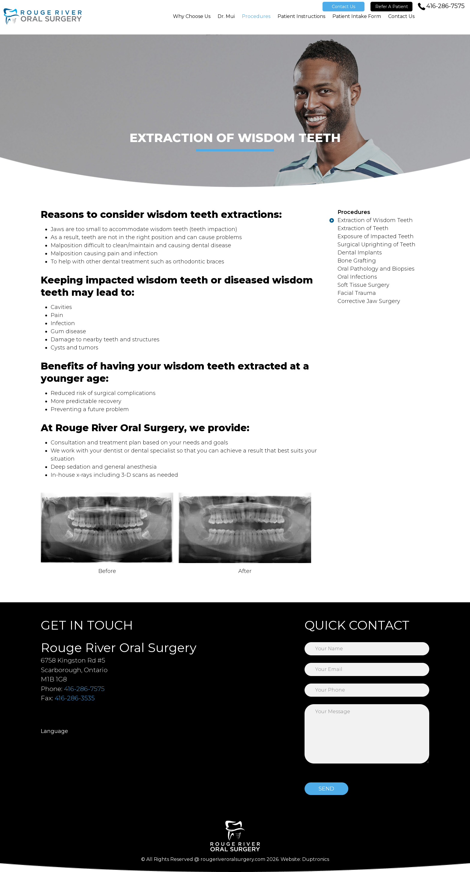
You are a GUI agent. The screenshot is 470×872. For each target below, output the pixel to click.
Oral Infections (357, 277)
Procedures (256, 22)
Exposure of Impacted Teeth (376, 236)
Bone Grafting (357, 260)
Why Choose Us (191, 22)
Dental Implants (360, 252)
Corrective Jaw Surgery (369, 301)
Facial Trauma (357, 293)
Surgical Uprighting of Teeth (376, 244)
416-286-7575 (445, 6)
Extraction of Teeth (363, 228)
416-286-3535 (75, 698)
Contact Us (343, 6)
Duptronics (315, 859)
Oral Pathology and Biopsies (376, 268)
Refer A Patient (391, 6)
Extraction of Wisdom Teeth (375, 220)
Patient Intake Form (356, 22)
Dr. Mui (226, 22)
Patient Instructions (301, 22)
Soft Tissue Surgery (363, 285)
